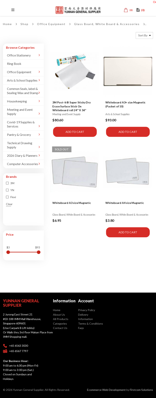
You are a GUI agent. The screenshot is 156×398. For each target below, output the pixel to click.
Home (7, 24)
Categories (60, 323)
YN (10, 190)
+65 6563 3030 (18, 345)
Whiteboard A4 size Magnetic (125, 202)
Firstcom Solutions (141, 389)
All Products (60, 319)
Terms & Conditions (90, 323)
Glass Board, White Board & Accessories (107, 24)
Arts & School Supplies (22, 80)
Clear (9, 204)
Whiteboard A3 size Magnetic (71, 202)
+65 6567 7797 (18, 351)
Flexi (11, 197)
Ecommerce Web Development (106, 389)
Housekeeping (17, 101)
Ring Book (14, 63)
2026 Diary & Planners (22, 155)
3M (10, 183)
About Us (59, 314)
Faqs (81, 328)
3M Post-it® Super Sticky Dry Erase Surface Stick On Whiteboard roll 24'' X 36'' (71, 106)
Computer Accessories (22, 164)
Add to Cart (75, 131)
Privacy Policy (86, 310)
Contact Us (60, 328)
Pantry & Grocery (19, 134)
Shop (24, 24)
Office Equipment (51, 24)
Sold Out (62, 149)
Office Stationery (19, 55)
